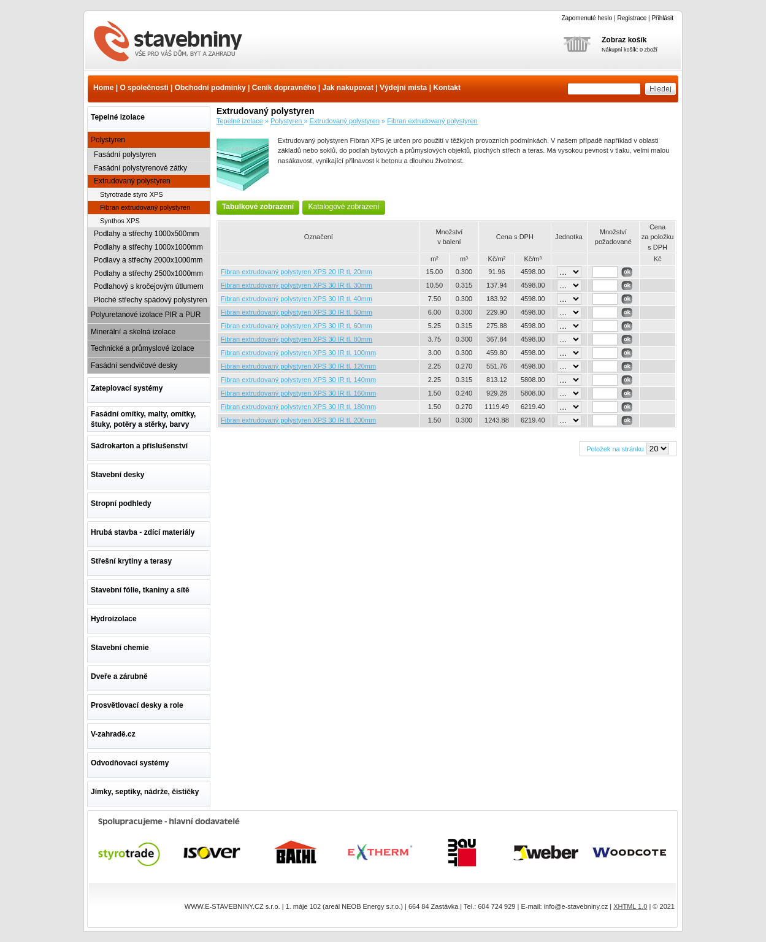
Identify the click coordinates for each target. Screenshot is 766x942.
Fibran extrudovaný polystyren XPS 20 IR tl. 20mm (296, 271)
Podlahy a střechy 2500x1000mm (148, 273)
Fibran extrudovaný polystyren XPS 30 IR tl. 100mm (298, 352)
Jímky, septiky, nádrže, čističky (145, 791)
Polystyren (108, 140)
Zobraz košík (624, 40)
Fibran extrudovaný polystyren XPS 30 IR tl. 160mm (298, 393)
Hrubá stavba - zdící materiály (142, 532)
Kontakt (447, 87)
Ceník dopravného (284, 87)
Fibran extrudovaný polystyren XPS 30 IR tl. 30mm (296, 285)
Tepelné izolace (118, 117)
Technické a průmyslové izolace (142, 348)
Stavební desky (117, 474)
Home (103, 87)
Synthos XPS (120, 220)
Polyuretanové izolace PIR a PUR (146, 314)
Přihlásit (662, 18)
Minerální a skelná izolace (133, 331)
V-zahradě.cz (113, 734)
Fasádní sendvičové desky (134, 365)
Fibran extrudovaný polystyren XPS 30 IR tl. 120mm (298, 366)
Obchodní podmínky (210, 87)
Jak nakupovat (348, 87)
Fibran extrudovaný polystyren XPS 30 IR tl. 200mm (298, 420)
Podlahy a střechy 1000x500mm (146, 233)
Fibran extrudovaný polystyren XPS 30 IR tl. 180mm (298, 406)
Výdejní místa (403, 87)
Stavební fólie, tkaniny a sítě (140, 590)
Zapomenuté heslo (586, 18)
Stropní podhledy (121, 503)
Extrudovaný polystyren (132, 181)
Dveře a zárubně (119, 676)
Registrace (631, 18)
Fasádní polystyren (125, 154)
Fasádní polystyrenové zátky (140, 168)
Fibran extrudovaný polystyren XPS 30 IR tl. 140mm (298, 379)
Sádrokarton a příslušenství (139, 446)
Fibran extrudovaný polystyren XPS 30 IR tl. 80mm (296, 339)
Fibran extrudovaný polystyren (175, 42)
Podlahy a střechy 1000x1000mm (148, 247)
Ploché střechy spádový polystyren (150, 300)
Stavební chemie (120, 647)
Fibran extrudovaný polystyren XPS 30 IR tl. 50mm (296, 312)
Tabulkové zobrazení (258, 206)
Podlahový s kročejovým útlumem (149, 286)
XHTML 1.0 (630, 906)
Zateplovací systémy (127, 388)
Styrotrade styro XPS (131, 194)
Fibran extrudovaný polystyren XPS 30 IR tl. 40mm (296, 298)
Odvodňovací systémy (130, 763)
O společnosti (144, 87)
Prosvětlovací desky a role (137, 705)
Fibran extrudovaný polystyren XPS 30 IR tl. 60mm (296, 325)
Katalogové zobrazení (343, 206)
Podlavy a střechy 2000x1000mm (148, 260)
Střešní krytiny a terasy (131, 561)
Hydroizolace (114, 619)
